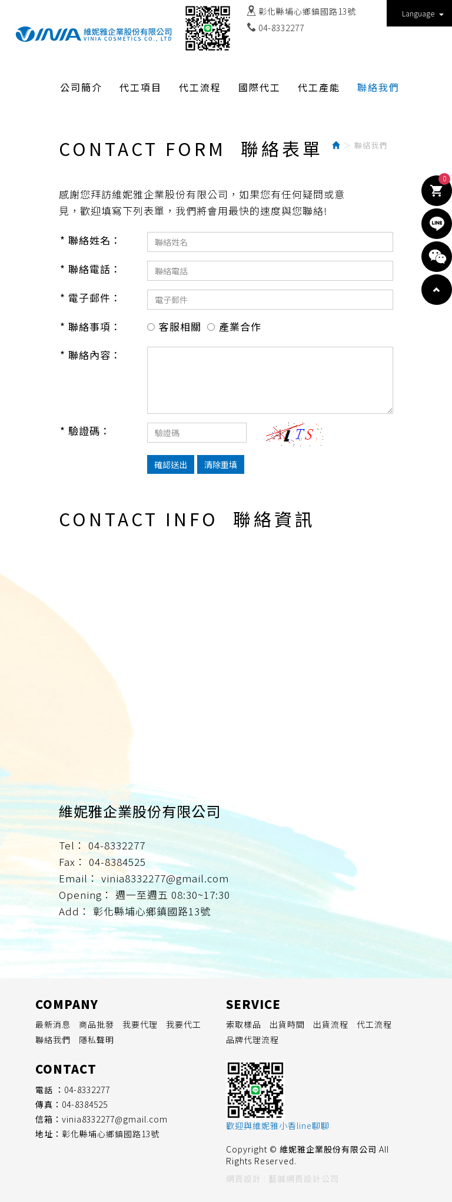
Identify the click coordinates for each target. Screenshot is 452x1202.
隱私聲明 (96, 1039)
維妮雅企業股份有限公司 (94, 34)
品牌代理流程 (252, 1039)
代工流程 (374, 1024)
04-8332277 (281, 28)
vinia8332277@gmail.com (115, 1119)
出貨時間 (287, 1024)
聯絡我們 (53, 1039)
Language (423, 13)
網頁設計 (243, 1178)
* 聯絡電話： (90, 268)
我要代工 (183, 1024)
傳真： (48, 1104)
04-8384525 (85, 1104)
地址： (48, 1134)
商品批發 (96, 1024)
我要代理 (140, 1024)
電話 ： (49, 1089)
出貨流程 (330, 1024)
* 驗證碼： (85, 430)
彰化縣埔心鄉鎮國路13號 (307, 11)
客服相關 (180, 326)
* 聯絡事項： (90, 326)
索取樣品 (243, 1024)
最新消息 (53, 1024)
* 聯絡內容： (90, 354)
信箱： (48, 1119)
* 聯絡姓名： (90, 240)
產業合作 (240, 326)
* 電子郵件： (90, 297)
